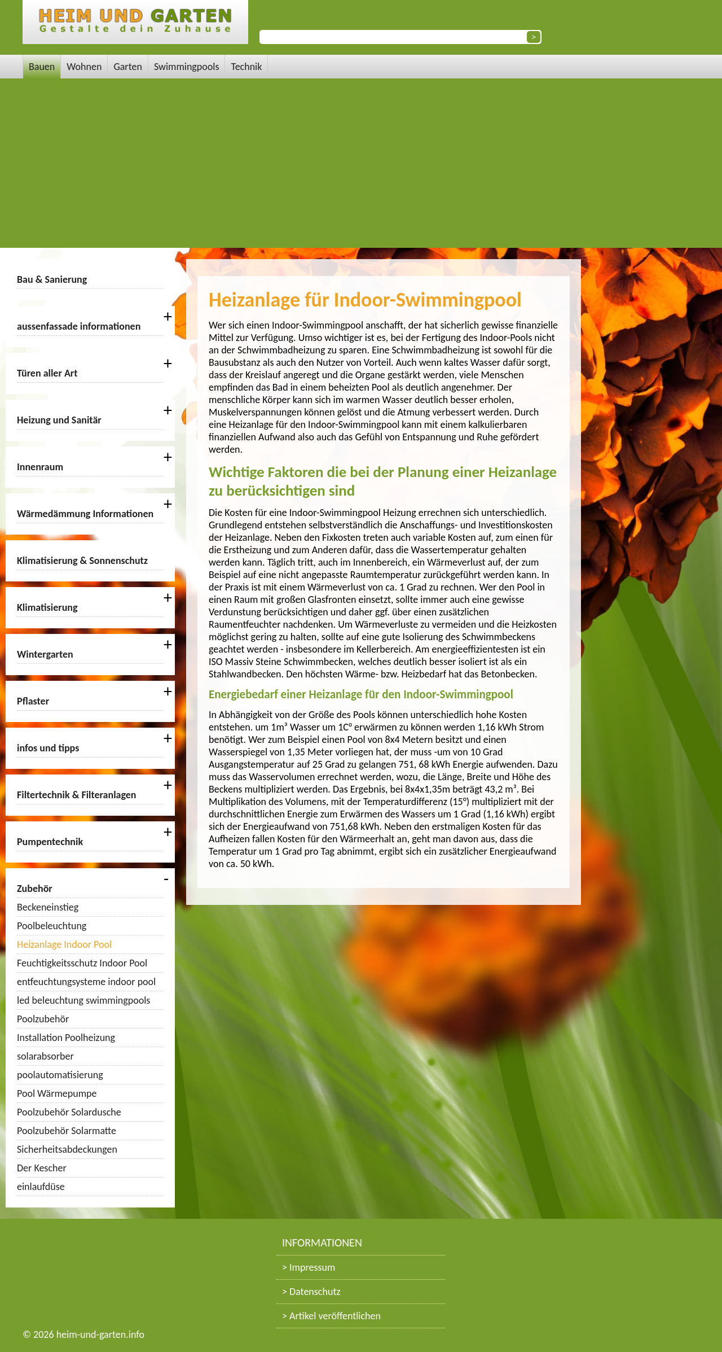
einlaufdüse (41, 1186)
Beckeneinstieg (47, 907)
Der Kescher (42, 1168)
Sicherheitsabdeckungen (67, 1149)
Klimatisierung (47, 607)
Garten (127, 66)
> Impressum (308, 1267)
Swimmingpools (186, 66)
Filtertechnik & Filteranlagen (77, 795)
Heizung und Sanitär (59, 420)
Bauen (42, 66)
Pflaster (33, 701)
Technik (246, 66)
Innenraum (40, 467)
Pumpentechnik (50, 841)
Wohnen (84, 66)
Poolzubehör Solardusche (69, 1112)
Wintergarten (45, 654)
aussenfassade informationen (78, 326)
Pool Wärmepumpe (56, 1093)
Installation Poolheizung (66, 1037)
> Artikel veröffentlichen (331, 1316)
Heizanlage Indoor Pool (64, 944)
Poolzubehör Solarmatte (66, 1131)
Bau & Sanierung (52, 279)
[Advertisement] (361, 163)
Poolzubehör (43, 1019)
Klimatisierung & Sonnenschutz (82, 560)
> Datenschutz (311, 1291)
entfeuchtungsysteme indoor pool (86, 981)
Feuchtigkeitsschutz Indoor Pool (82, 963)
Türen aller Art (47, 373)
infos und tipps (48, 748)
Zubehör (34, 888)
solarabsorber (45, 1056)
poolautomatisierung (60, 1075)
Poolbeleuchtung (51, 926)
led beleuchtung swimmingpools (83, 1000)
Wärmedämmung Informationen (85, 513)
